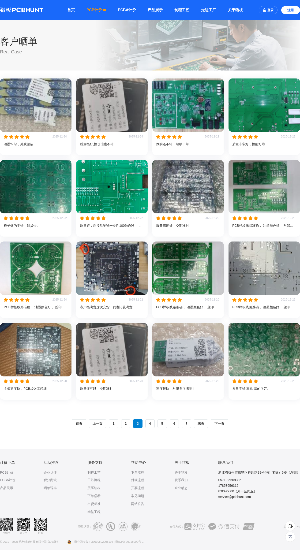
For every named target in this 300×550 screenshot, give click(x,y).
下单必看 (94, 496)
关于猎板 (235, 10)
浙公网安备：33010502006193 (93, 541)
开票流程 (137, 488)
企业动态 (181, 488)
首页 (71, 10)
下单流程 (137, 472)
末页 (201, 423)
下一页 (219, 423)
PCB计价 (6, 472)
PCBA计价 (127, 10)
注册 (290, 10)
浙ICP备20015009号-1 (129, 541)
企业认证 (50, 472)
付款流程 (137, 480)
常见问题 (137, 496)
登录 (268, 10)
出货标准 (94, 504)
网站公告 (137, 504)
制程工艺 (181, 10)
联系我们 (181, 480)
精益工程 (94, 512)
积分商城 (50, 480)
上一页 (97, 423)
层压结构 (94, 488)
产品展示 (155, 10)
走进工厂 (208, 10)
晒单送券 (50, 488)
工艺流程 (94, 480)
